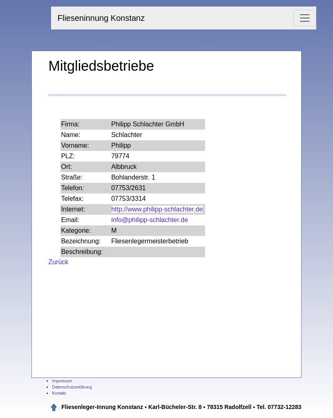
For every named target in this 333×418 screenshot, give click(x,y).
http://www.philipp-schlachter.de (157, 209)
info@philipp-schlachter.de (149, 219)
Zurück (58, 261)
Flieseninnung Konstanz (101, 17)
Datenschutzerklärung (72, 387)
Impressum (62, 381)
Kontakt (59, 393)
